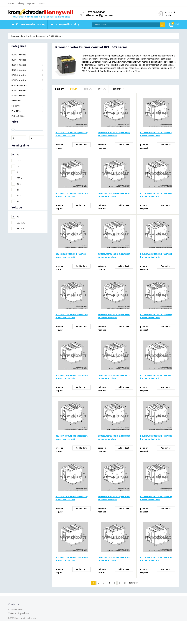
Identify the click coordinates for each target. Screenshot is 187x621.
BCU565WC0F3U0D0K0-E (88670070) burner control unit (72, 377)
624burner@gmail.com (100, 15)
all (125, 582)
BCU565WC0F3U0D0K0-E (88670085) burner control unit (114, 437)
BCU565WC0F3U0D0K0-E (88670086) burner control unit (156, 437)
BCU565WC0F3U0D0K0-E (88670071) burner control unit (114, 377)
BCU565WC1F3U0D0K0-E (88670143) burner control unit (72, 559)
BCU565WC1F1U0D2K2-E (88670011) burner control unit (114, 134)
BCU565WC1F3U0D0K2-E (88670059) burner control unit (72, 316)
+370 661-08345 (95, 12)
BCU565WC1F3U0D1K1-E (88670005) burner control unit (72, 134)
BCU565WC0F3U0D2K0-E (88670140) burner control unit (156, 498)
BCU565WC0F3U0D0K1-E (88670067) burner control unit (156, 316)
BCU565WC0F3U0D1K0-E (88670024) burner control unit (114, 195)
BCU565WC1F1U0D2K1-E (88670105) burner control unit (114, 498)
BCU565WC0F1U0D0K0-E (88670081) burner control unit (156, 377)
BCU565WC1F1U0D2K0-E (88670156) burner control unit (156, 559)
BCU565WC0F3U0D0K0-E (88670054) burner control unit (156, 255)
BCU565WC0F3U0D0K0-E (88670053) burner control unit (114, 255)
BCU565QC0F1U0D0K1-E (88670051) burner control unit (71, 255)
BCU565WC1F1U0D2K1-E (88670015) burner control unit (156, 134)
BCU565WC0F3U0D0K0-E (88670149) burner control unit (114, 559)
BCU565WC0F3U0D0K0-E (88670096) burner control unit (72, 498)
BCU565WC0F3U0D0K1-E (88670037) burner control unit (156, 195)
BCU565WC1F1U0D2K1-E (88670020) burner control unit (72, 195)
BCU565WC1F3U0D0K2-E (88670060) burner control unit (114, 316)
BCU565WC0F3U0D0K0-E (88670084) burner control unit (72, 437)
